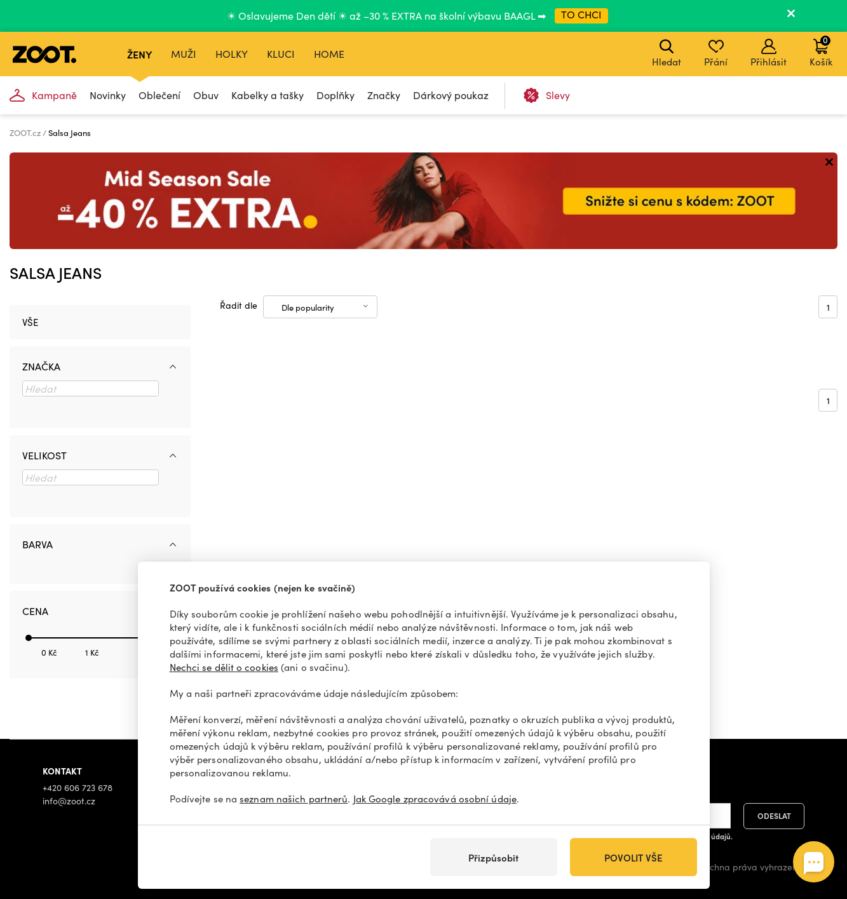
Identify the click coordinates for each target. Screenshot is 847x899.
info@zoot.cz (69, 801)
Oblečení (159, 95)
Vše (30, 322)
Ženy (139, 54)
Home (329, 53)
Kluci (281, 53)
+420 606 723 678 (77, 787)
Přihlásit (768, 53)
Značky (383, 95)
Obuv (206, 95)
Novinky (108, 95)
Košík (821, 51)
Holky (231, 53)
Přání (716, 53)
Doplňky (335, 95)
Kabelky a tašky (267, 95)
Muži (183, 53)
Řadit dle (238, 305)
